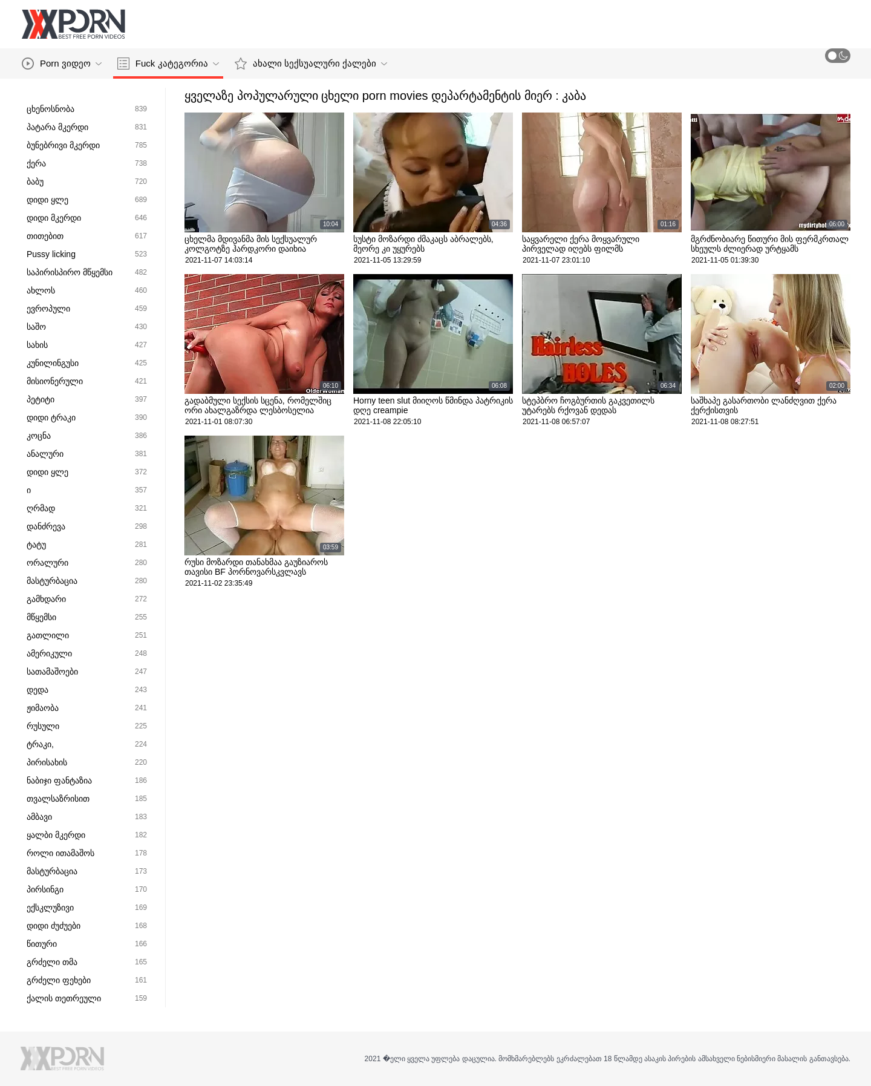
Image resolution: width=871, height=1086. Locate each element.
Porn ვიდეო (62, 63)
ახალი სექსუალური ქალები (311, 63)
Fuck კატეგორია (168, 63)
